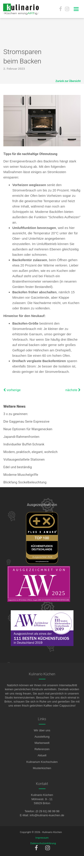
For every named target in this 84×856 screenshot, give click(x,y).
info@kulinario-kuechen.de (47, 815)
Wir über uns (42, 730)
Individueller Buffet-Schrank (23, 444)
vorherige (12, 390)
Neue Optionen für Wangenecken (27, 429)
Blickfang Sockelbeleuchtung (25, 482)
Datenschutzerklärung (43, 843)
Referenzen (42, 749)
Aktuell (42, 755)
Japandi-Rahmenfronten (21, 437)
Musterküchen (42, 768)
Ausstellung (42, 736)
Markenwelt (41, 743)
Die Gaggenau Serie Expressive (26, 422)
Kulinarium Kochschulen (42, 762)
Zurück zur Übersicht (68, 81)
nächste (73, 390)
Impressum (42, 837)
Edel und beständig (17, 467)
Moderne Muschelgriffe (20, 475)
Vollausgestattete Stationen (24, 459)
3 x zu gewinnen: (15, 414)
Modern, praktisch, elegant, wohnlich (30, 452)
